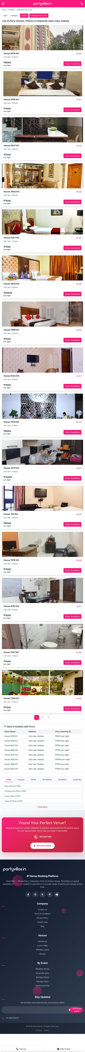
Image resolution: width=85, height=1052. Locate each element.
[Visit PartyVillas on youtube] (57, 895)
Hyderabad (77, 780)
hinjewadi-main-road (24, 10)
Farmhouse (42, 942)
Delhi (8, 780)
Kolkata (11, 10)
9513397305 (45, 837)
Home (4, 10)
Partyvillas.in (37, 1027)
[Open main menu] (3, 3)
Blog (42, 927)
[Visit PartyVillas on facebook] (28, 895)
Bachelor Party (42, 982)
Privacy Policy (42, 918)
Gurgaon (21, 780)
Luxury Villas (42, 946)
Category (14, 15)
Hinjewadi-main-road (39, 15)
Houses (42, 954)
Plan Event (63, 1049)
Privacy (39, 1031)
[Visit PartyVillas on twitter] (42, 895)
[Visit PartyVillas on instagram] (35, 895)
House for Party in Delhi (13, 801)
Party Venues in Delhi (13, 786)
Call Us (21, 1049)
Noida (33, 780)
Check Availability (72, 64)
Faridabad (62, 780)
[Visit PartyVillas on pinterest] (50, 895)
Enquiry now (42, 922)
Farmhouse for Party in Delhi (15, 791)
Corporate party (42, 973)
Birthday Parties (42, 978)
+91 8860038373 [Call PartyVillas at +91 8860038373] (12, 1018)
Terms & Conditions (42, 914)
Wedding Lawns (42, 950)
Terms (46, 1031)
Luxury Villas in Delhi (12, 796)
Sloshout (18, 884)
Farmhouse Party (43, 986)
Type (5, 15)
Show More (42, 807)
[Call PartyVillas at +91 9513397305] (82, 3)
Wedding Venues (42, 969)
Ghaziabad (47, 780)
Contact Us (42, 910)
